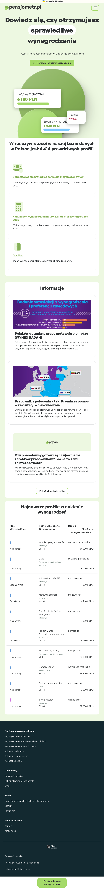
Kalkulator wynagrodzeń (16, 756)
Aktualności (10, 830)
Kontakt (8, 826)
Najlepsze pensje (13, 761)
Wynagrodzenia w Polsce (17, 736)
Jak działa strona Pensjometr (19, 781)
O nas (8, 785)
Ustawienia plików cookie (17, 869)
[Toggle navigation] (95, 8)
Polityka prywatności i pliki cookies (22, 862)
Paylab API (10, 810)
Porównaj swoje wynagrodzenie (52, 883)
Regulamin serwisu (14, 776)
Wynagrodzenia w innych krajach (21, 746)
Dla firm (8, 806)
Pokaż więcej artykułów (52, 491)
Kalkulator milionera (14, 751)
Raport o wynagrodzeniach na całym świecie (27, 801)
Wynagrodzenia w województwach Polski (25, 741)
